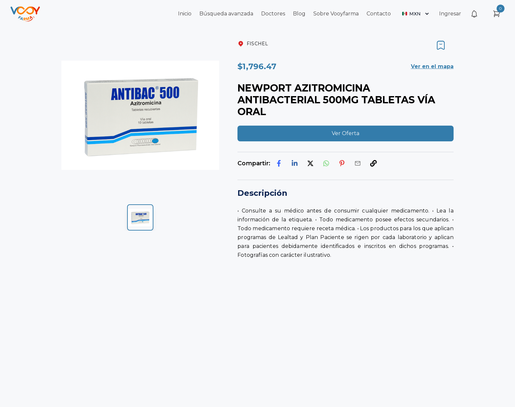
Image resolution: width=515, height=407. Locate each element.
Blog (299, 13)
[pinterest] (342, 163)
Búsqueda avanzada (226, 13)
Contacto (379, 13)
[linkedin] (295, 163)
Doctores (273, 13)
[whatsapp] (326, 163)
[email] (358, 163)
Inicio (184, 13)
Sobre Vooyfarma (336, 13)
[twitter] (310, 163)
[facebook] (279, 163)
